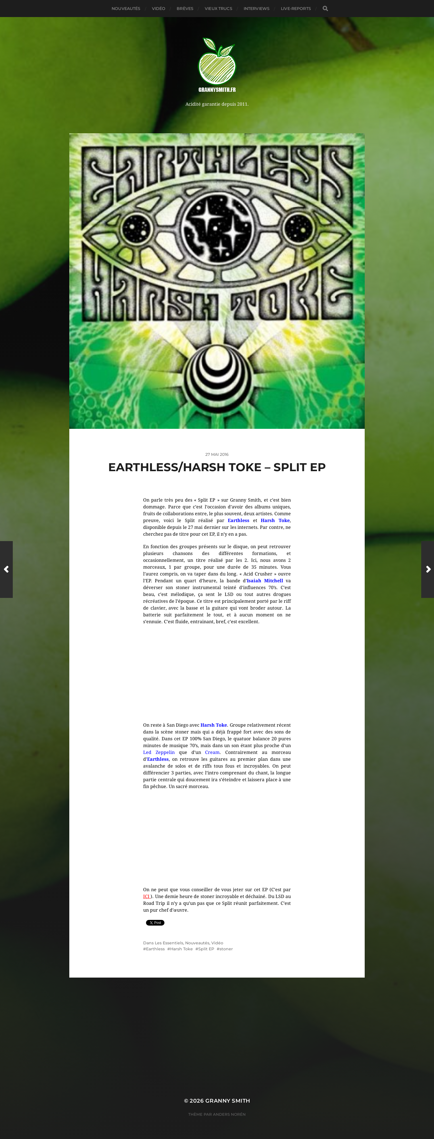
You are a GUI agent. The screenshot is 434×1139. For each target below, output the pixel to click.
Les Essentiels (169, 942)
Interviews (257, 8)
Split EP (206, 948)
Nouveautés (126, 8)
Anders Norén (229, 1114)
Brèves (185, 8)
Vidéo (159, 8)
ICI (147, 896)
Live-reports (296, 8)
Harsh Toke (181, 948)
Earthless (155, 948)
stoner (226, 948)
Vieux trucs (218, 8)
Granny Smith (227, 1101)
